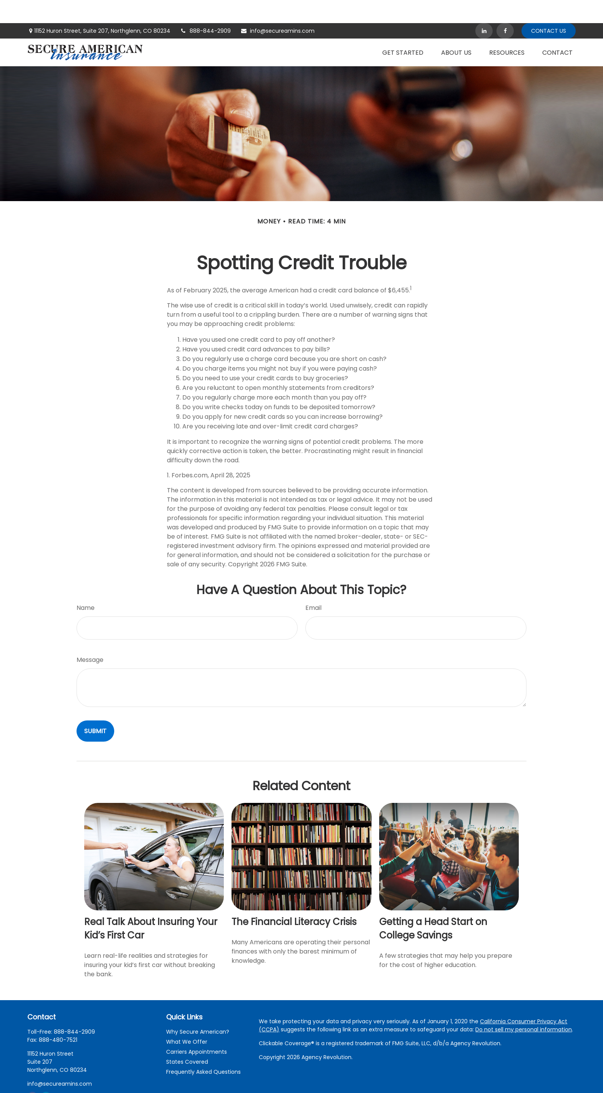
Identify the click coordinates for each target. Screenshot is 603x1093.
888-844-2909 (205, 8)
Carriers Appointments (196, 1029)
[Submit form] (95, 708)
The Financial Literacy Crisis (294, 898)
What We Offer (186, 1018)
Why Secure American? (197, 1008)
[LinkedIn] (484, 7)
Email (313, 584)
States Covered (187, 1039)
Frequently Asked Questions (203, 1049)
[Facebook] (505, 7)
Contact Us (548, 8)
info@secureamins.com (277, 8)
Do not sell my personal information (523, 1006)
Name (86, 584)
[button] (402, 29)
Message (90, 636)
